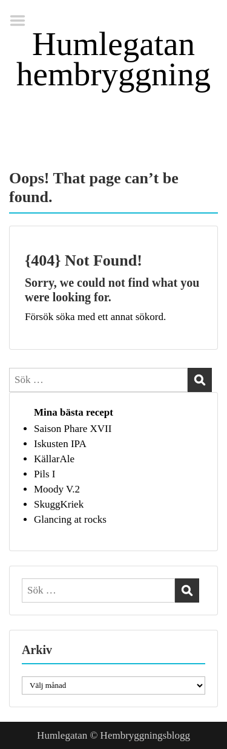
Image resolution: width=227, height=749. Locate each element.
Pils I (44, 474)
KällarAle (54, 459)
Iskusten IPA (60, 444)
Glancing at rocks (70, 519)
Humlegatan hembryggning (113, 59)
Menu (22, 20)
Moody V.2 (57, 489)
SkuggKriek (59, 504)
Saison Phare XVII (72, 428)
